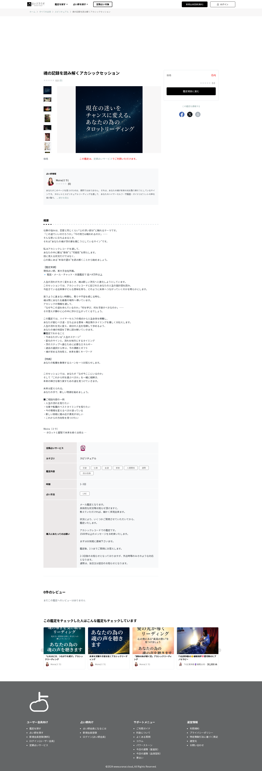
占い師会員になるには (94, 728)
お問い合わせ (197, 745)
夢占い (139, 757)
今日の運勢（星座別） (148, 749)
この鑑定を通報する (191, 106)
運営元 (193, 741)
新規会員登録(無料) (194, 4)
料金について (143, 732)
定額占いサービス (103, 158)
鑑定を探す (35, 728)
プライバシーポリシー (201, 732)
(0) (60, 80)
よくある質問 (143, 736)
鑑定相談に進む (191, 91)
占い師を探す (36, 732)
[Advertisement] (131, 39)
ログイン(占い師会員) (94, 736)
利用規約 (194, 728)
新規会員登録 (90, 732)
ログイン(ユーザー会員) (41, 741)
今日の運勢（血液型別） (149, 753)
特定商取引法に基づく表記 (204, 736)
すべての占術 (45, 11)
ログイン (222, 4)
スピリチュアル (62, 11)
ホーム (32, 11)
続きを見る (64, 197)
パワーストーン (144, 745)
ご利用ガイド (143, 728)
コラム (139, 741)
